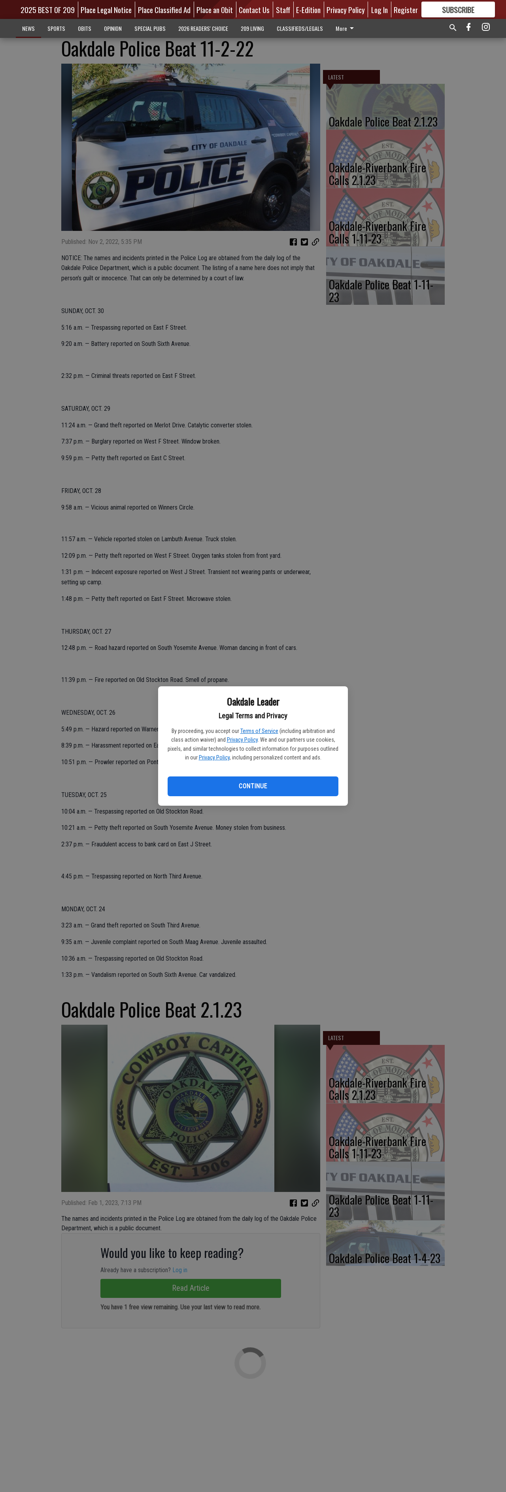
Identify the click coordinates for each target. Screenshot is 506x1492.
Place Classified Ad (164, 9)
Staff (283, 9)
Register (406, 9)
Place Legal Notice (106, 9)
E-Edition (308, 9)
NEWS (28, 28)
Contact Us (254, 9)
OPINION (113, 28)
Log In (379, 9)
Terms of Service (259, 731)
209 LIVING (252, 28)
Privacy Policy (242, 740)
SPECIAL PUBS (150, 28)
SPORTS (56, 28)
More (346, 28)
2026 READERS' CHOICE (203, 28)
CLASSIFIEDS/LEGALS (300, 28)
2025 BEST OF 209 (48, 9)
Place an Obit (214, 9)
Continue (253, 786)
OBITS (84, 28)
